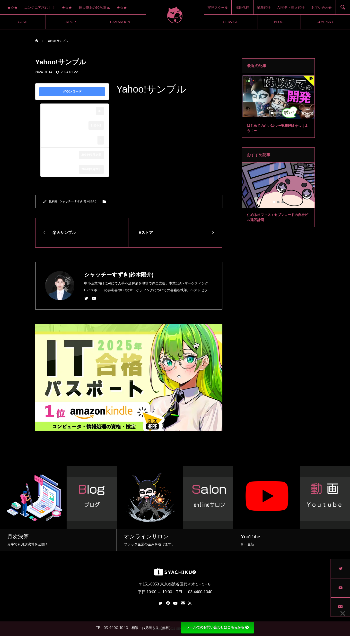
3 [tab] (280, 113)
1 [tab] (272, 113)
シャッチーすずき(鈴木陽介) (77, 201)
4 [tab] (285, 113)
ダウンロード (72, 91)
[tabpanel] (278, 105)
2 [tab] (276, 113)
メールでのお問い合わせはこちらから (217, 627)
